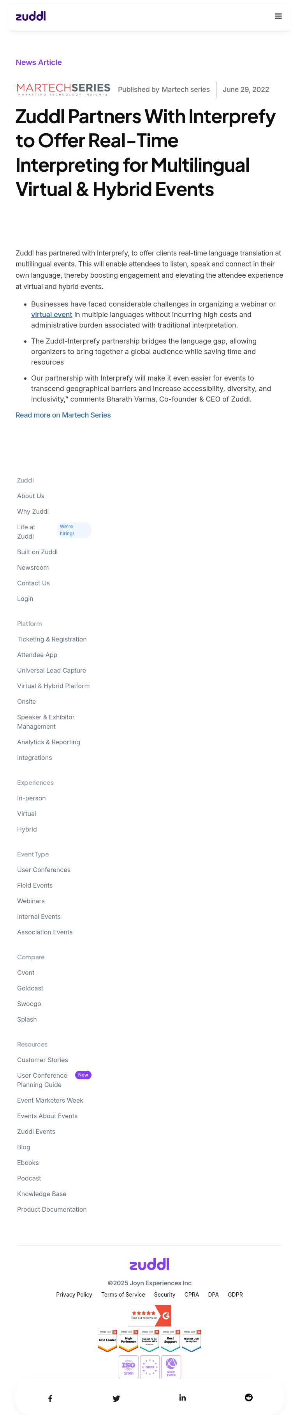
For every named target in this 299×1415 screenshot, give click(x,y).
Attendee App (37, 655)
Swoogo (29, 1004)
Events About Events (47, 1116)
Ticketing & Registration (52, 639)
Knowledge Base (41, 1194)
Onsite (26, 701)
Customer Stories (42, 1060)
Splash (27, 1019)
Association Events (45, 932)
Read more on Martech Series (63, 415)
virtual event (51, 314)
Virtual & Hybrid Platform (53, 686)
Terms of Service (123, 1294)
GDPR (235, 1294)
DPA (213, 1294)
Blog (23, 1147)
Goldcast (30, 988)
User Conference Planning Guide (42, 1080)
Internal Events (39, 916)
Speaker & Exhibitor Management (46, 721)
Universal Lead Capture (51, 670)
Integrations (34, 757)
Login (25, 599)
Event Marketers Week (50, 1100)
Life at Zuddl (26, 531)
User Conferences (43, 870)
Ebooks (28, 1163)
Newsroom (33, 567)
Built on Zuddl (37, 552)
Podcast (29, 1178)
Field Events (35, 885)
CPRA (192, 1294)
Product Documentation (52, 1209)
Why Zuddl (33, 511)
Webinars (31, 901)
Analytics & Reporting (48, 742)
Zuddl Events (36, 1131)
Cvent (25, 972)
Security (165, 1294)
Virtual (26, 814)
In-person (31, 798)
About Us (30, 496)
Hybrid (27, 829)
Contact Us (33, 583)
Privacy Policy (74, 1294)
